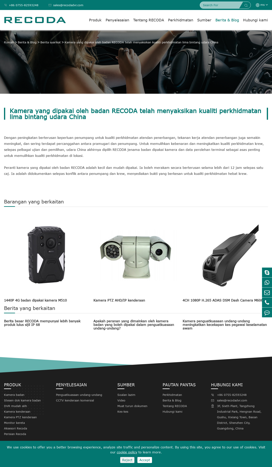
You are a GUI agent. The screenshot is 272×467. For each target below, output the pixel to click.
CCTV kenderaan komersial (75, 400)
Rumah (9, 42)
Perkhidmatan (180, 20)
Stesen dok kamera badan (22, 400)
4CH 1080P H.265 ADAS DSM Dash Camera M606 (223, 300)
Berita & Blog (227, 20)
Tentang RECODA (148, 20)
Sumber (204, 20)
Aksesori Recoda (15, 428)
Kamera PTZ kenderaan (20, 417)
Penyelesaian (117, 20)
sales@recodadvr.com (65, 5)
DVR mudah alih (15, 406)
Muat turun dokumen (132, 406)
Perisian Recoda (15, 434)
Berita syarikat (50, 42)
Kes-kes (122, 411)
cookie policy (127, 452)
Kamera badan (14, 394)
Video (121, 400)
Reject (127, 460)
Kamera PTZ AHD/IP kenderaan (119, 300)
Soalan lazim (126, 394)
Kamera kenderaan (17, 411)
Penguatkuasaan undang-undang (79, 394)
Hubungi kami (255, 20)
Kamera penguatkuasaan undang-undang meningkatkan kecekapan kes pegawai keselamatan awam (225, 324)
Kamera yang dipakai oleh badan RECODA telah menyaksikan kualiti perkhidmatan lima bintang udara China (141, 42)
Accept (144, 460)
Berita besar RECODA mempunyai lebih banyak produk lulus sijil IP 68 (42, 323)
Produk (95, 20)
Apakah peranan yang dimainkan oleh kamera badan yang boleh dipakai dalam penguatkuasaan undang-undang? (133, 324)
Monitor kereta (14, 422)
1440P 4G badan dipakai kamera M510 (35, 300)
